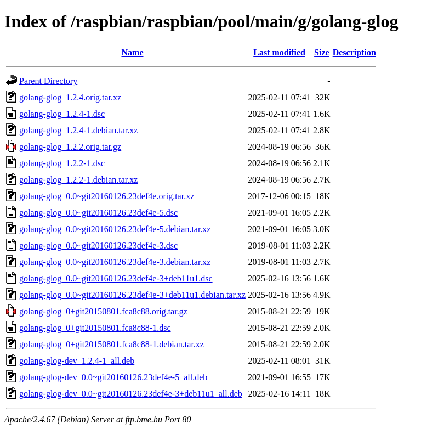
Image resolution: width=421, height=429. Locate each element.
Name (133, 52)
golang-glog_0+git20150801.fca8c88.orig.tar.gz (103, 311)
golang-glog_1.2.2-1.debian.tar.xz (78, 179)
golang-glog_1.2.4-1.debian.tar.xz (78, 130)
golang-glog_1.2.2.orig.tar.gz (70, 146)
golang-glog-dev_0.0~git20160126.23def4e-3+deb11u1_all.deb (130, 393)
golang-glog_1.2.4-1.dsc (62, 113)
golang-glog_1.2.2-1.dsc (62, 163)
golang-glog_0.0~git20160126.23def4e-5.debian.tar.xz (114, 229)
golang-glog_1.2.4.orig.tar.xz (70, 97)
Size (321, 52)
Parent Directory (48, 81)
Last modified (279, 52)
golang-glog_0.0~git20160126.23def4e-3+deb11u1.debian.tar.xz (132, 295)
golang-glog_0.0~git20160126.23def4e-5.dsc (98, 212)
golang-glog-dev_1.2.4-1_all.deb (76, 360)
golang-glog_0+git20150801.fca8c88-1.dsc (95, 327)
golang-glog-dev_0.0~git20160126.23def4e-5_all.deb (113, 377)
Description (354, 52)
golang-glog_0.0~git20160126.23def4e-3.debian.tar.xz (114, 262)
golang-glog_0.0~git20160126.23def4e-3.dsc (98, 245)
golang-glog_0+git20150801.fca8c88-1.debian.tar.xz (111, 344)
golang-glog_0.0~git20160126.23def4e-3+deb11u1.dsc (116, 278)
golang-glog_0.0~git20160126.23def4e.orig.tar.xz (106, 196)
